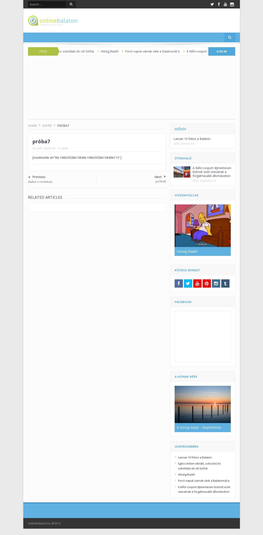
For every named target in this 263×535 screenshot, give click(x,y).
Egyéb (64, 148)
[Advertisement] (131, 89)
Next (160, 176)
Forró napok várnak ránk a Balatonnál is (156, 51)
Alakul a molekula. (40, 181)
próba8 (161, 181)
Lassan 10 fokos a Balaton (192, 139)
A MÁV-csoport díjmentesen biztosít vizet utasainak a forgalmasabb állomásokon (212, 172)
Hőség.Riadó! (113, 51)
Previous (36, 177)
